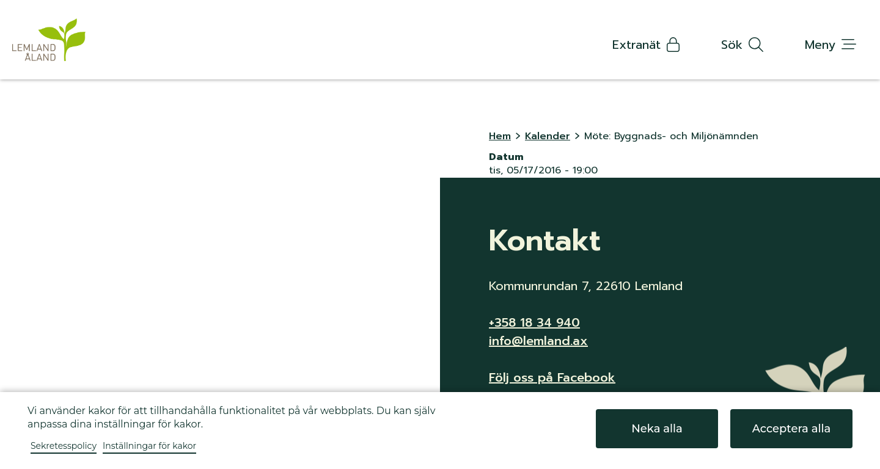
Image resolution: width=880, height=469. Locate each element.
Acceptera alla (791, 428)
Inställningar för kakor (149, 445)
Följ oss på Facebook (552, 377)
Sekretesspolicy (64, 445)
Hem (500, 136)
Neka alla (657, 428)
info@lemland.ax (538, 341)
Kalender (547, 136)
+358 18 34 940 (534, 322)
